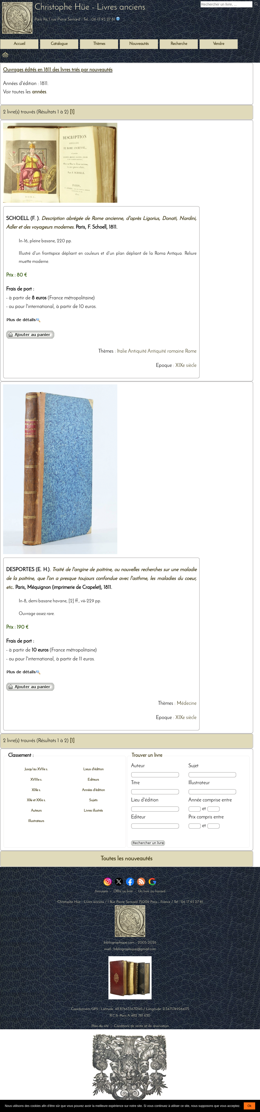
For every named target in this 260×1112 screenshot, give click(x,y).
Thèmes (105, 351)
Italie (122, 351)
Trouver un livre (147, 755)
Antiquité (137, 351)
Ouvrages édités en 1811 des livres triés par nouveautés (57, 70)
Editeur (138, 817)
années (39, 92)
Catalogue (59, 44)
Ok (249, 1106)
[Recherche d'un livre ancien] (226, 4)
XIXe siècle (186, 365)
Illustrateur (199, 782)
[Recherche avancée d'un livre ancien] (148, 843)
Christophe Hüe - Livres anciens (90, 7)
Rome (191, 351)
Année (194, 800)
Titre (135, 782)
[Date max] (213, 809)
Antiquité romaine (166, 351)
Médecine (187, 703)
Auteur (138, 765)
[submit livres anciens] (257, 4)
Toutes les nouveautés (126, 859)
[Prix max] (213, 826)
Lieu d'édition (144, 800)
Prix (192, 817)
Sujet (193, 765)
